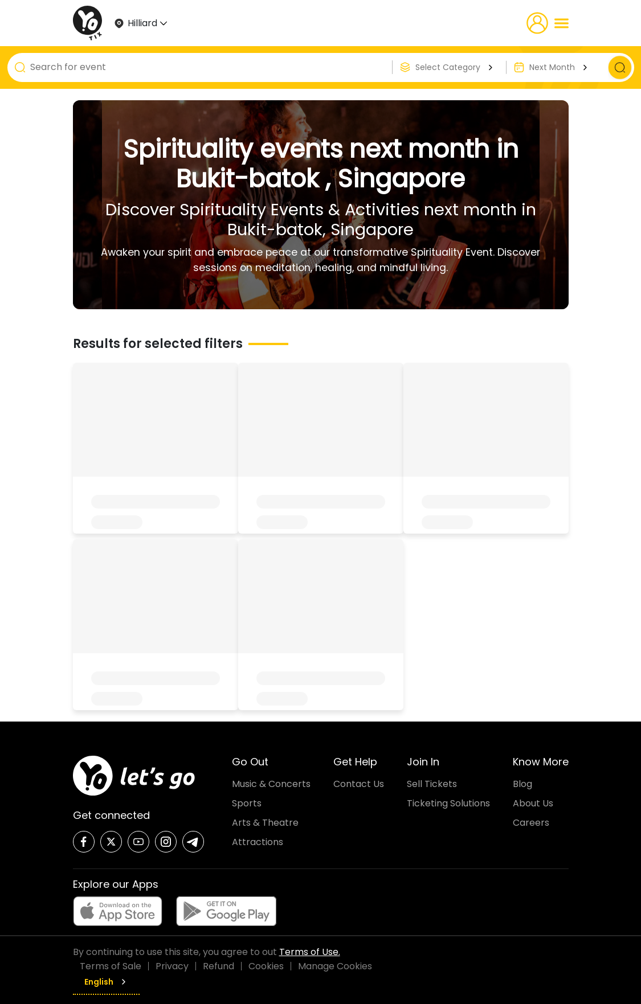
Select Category (455, 67)
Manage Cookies (335, 966)
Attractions (257, 842)
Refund (218, 966)
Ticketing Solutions (448, 803)
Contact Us (358, 783)
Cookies (266, 966)
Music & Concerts (271, 783)
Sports (247, 803)
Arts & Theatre (265, 822)
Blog (522, 783)
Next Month (559, 67)
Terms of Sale (110, 966)
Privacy (172, 966)
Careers (531, 822)
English (106, 981)
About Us (533, 803)
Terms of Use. (309, 951)
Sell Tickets (432, 783)
